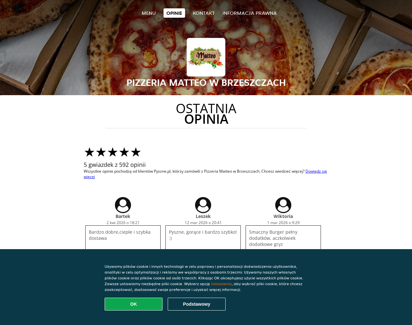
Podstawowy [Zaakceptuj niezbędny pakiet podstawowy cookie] (197, 304)
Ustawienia (221, 283)
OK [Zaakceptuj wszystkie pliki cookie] (133, 304)
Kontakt (204, 13)
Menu (149, 13)
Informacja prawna (249, 13)
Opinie (174, 13)
